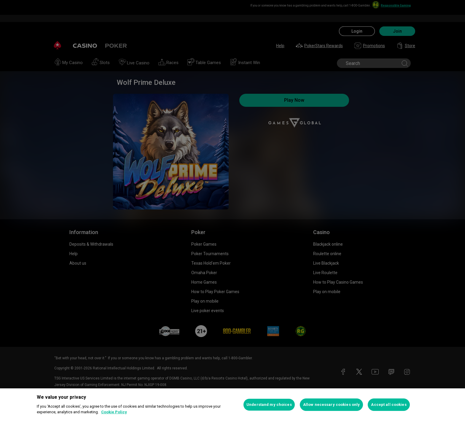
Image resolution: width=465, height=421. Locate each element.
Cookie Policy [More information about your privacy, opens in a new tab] (114, 412)
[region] (232, 404)
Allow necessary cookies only (331, 404)
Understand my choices (269, 404)
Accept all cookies (388, 404)
